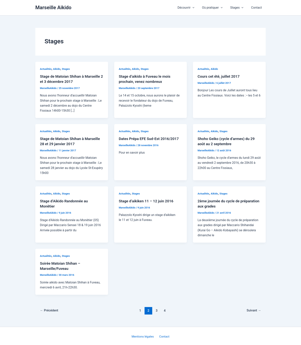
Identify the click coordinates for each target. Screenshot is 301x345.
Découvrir (191, 7)
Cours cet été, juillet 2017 (219, 76)
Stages (239, 7)
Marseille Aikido (53, 7)
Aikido (57, 68)
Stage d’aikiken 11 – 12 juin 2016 (147, 200)
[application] (198, 7)
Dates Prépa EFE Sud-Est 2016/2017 (150, 138)
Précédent (49, 309)
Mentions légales (143, 335)
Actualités (46, 68)
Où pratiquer (216, 7)
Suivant (253, 309)
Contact (257, 7)
